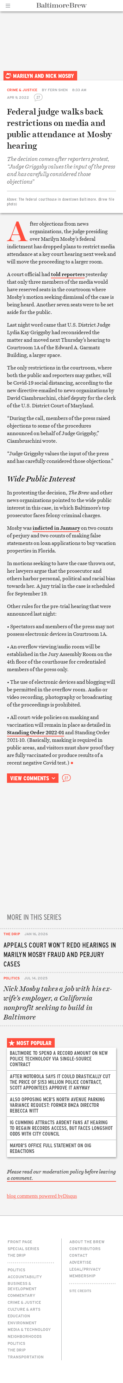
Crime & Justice (22, 89)
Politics (11, 978)
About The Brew (87, 1241)
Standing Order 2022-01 (35, 732)
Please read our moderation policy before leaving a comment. (61, 1174)
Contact (78, 1255)
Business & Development (22, 1286)
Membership (82, 1275)
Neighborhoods (25, 1336)
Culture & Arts (24, 1309)
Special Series (23, 1248)
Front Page (20, 1241)
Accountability (25, 1276)
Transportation (26, 1356)
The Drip (11, 933)
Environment (22, 1322)
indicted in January (56, 527)
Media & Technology (29, 1329)
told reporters (68, 274)
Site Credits (80, 1291)
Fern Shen (58, 89)
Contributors (85, 1248)
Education (19, 1315)
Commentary (21, 1295)
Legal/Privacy (85, 1269)
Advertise (80, 1262)
